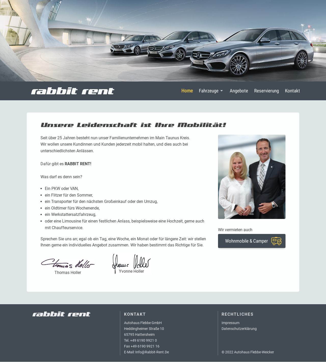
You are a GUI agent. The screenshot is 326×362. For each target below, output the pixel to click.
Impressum (230, 323)
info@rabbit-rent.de (152, 352)
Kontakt (292, 91)
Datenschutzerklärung (239, 329)
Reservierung (266, 91)
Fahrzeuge (209, 91)
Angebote (239, 91)
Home (187, 91)
